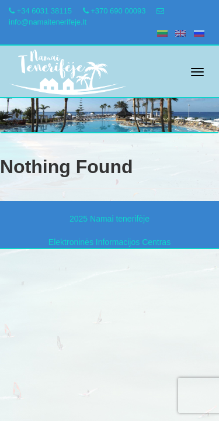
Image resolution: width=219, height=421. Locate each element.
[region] (109, 104)
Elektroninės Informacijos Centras (109, 242)
